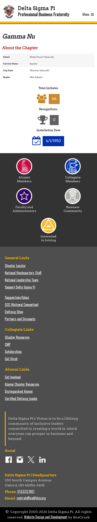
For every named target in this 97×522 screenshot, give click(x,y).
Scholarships (13, 351)
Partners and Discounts (20, 318)
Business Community (73, 207)
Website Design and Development (45, 516)
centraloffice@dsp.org (31, 498)
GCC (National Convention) (21, 304)
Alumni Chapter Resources (22, 384)
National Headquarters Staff (23, 272)
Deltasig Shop (14, 311)
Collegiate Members (72, 178)
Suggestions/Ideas (17, 297)
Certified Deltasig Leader (21, 398)
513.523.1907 (26, 491)
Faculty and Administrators (24, 207)
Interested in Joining (48, 237)
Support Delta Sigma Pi (20, 287)
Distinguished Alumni (19, 391)
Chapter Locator (15, 265)
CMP (8, 344)
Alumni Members (24, 178)
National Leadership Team (21, 279)
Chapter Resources (17, 337)
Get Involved (13, 377)
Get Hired (11, 358)
